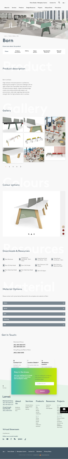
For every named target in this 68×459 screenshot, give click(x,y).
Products (21, 7)
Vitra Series (58, 7)
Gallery (27, 51)
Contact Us (53, 2)
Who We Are (17, 407)
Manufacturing (60, 423)
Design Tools (48, 405)
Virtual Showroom (6, 433)
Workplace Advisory (29, 405)
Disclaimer (39, 451)
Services (14, 7)
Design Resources (30, 7)
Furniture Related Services (29, 407)
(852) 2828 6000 (18, 352)
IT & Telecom (59, 421)
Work (37, 407)
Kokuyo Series (48, 7)
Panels (37, 423)
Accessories (38, 426)
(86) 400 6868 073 (19, 345)
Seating (37, 418)
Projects (40, 7)
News (16, 410)
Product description (18, 52)
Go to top (4, 386)
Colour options (35, 52)
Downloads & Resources (46, 52)
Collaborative (38, 424)
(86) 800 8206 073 (19, 346)
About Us (7, 7)
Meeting (37, 410)
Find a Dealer (33, 2)
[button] (64, 3)
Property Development (59, 425)
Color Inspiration (49, 408)
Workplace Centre (42, 2)
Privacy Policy (47, 451)
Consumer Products (60, 418)
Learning (37, 412)
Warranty (27, 409)
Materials (48, 406)
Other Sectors (59, 427)
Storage (37, 421)
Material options (59, 52)
